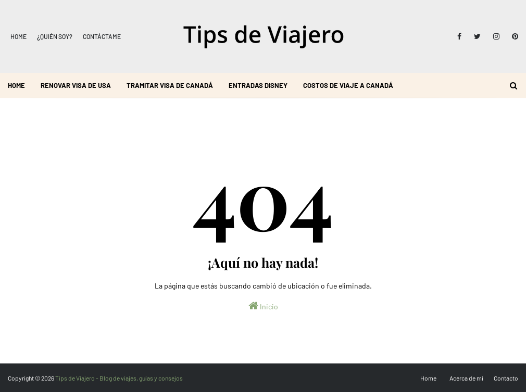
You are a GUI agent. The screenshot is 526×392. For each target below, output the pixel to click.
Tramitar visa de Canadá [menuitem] (170, 85)
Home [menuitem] (16, 85)
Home (18, 36)
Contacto (506, 378)
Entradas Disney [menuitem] (258, 85)
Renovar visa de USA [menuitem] (76, 85)
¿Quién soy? (54, 36)
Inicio (263, 305)
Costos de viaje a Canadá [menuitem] (348, 85)
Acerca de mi (466, 378)
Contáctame (102, 36)
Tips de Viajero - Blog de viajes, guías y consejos (119, 378)
